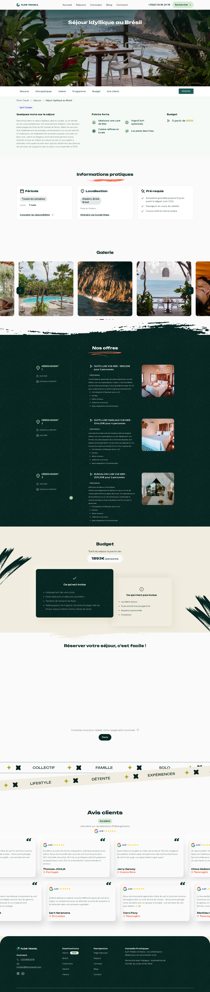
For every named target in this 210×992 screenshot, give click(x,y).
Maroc (65, 953)
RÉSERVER (186, 91)
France (65, 974)
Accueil (67, 5)
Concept (96, 5)
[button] (20, 290)
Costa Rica (67, 963)
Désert (65, 969)
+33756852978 (27, 959)
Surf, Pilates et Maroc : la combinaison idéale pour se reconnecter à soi (143, 953)
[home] (29, 4)
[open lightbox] (46, 288)
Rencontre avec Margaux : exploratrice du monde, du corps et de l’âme (145, 962)
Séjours (81, 5)
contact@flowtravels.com (28, 967)
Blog (109, 5)
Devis (105, 737)
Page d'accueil (101, 953)
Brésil (65, 958)
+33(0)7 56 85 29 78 (159, 5)
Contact (122, 5)
